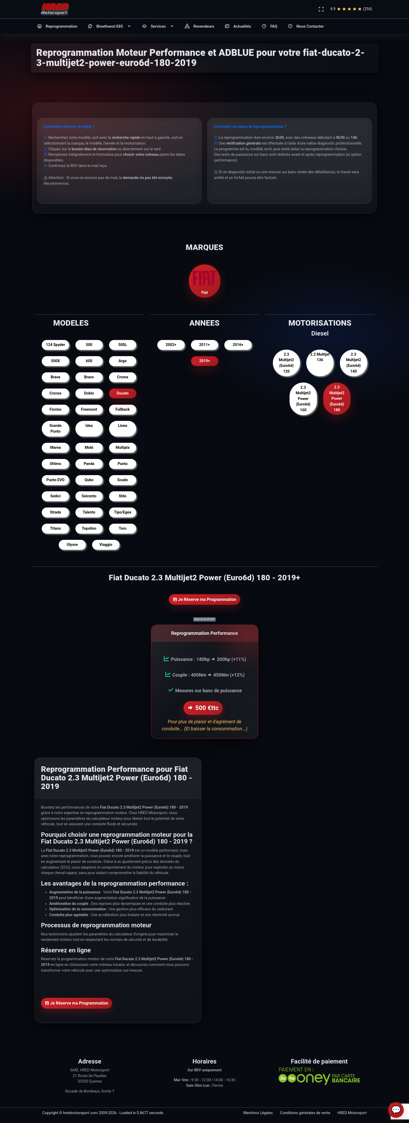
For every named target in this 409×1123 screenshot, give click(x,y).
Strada (55, 512)
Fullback (123, 409)
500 (89, 345)
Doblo (89, 393)
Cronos (56, 393)
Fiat (204, 280)
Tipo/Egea (122, 512)
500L (122, 345)
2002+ (171, 345)
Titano (55, 528)
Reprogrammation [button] (57, 26)
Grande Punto (55, 428)
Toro (122, 528)
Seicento (89, 496)
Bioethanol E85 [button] (109, 26)
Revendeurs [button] (199, 26)
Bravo (89, 377)
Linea (122, 425)
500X (55, 361)
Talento (89, 512)
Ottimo (55, 464)
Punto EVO (55, 480)
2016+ (238, 345)
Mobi (89, 447)
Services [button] (158, 26)
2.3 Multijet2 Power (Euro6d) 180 (336, 398)
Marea (55, 447)
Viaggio (105, 544)
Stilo (122, 496)
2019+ (204, 361)
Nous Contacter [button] (306, 26)
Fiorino (55, 409)
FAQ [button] (270, 26)
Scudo (122, 480)
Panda (89, 464)
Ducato (122, 393)
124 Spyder (55, 345)
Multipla (123, 447)
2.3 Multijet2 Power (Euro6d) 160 (303, 398)
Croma (122, 377)
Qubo (89, 480)
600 (89, 361)
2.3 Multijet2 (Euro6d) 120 (286, 363)
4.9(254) (351, 9)
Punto (123, 464)
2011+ (204, 345)
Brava (55, 377)
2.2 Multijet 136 (320, 357)
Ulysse (72, 544)
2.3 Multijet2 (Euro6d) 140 (353, 363)
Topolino (89, 528)
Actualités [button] (238, 26)
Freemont (89, 409)
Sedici (55, 496)
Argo (122, 361)
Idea (89, 425)
